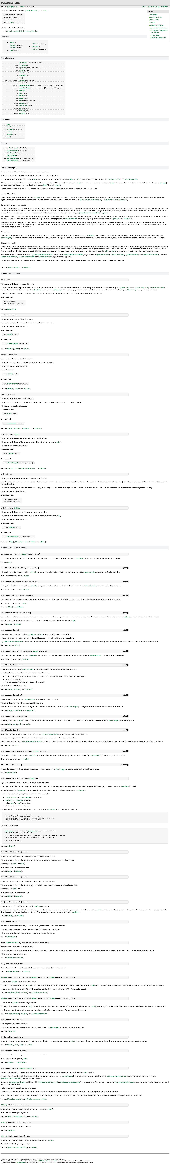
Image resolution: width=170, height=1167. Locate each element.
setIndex (9, 134)
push (20, 100)
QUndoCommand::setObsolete (42, 255)
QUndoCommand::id (14, 1098)
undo (8, 137)
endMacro (22, 90)
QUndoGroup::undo (141, 288)
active (12, 42)
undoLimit (35, 46)
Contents (151, 11)
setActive (9, 129)
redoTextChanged (12, 158)
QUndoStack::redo (132, 255)
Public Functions (156, 17)
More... (45, 10)
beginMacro (22, 68)
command (22, 80)
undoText (34, 49)
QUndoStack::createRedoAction (116, 200)
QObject (11, 22)
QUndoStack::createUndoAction (90, 200)
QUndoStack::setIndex (150, 255)
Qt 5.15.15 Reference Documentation (155, 7)
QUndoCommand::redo (27, 257)
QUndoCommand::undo (9, 257)
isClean (21, 98)
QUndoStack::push (102, 255)
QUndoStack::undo (117, 255)
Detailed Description (157, 25)
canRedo (12, 45)
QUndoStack (23, 62)
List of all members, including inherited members (22, 31)
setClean (9, 132)
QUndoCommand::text (39, 992)
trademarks (21, 1161)
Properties (153, 14)
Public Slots (154, 20)
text (20, 108)
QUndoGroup (124, 288)
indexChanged (11, 155)
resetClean (10, 127)
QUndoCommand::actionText (24, 468)
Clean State (155, 35)
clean (11, 50)
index (20, 93)
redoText (34, 44)
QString (16, 434)
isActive (21, 95)
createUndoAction (24, 88)
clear (20, 78)
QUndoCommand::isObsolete (73, 255)
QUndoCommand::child (15, 957)
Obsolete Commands (158, 38)
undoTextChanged (12, 160)
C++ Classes (20, 7)
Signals (152, 22)
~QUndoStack (23, 65)
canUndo (12, 47)
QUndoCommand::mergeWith (89, 213)
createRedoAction (24, 85)
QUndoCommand (31, 10)
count (20, 83)
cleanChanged (11, 153)
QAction (37, 197)
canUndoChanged (12, 150)
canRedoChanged (12, 148)
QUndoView (26, 267)
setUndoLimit (23, 105)
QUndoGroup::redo (157, 288)
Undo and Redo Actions (159, 28)
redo (8, 124)
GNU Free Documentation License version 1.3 (53, 1160)
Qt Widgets (10, 7)
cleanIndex (22, 75)
